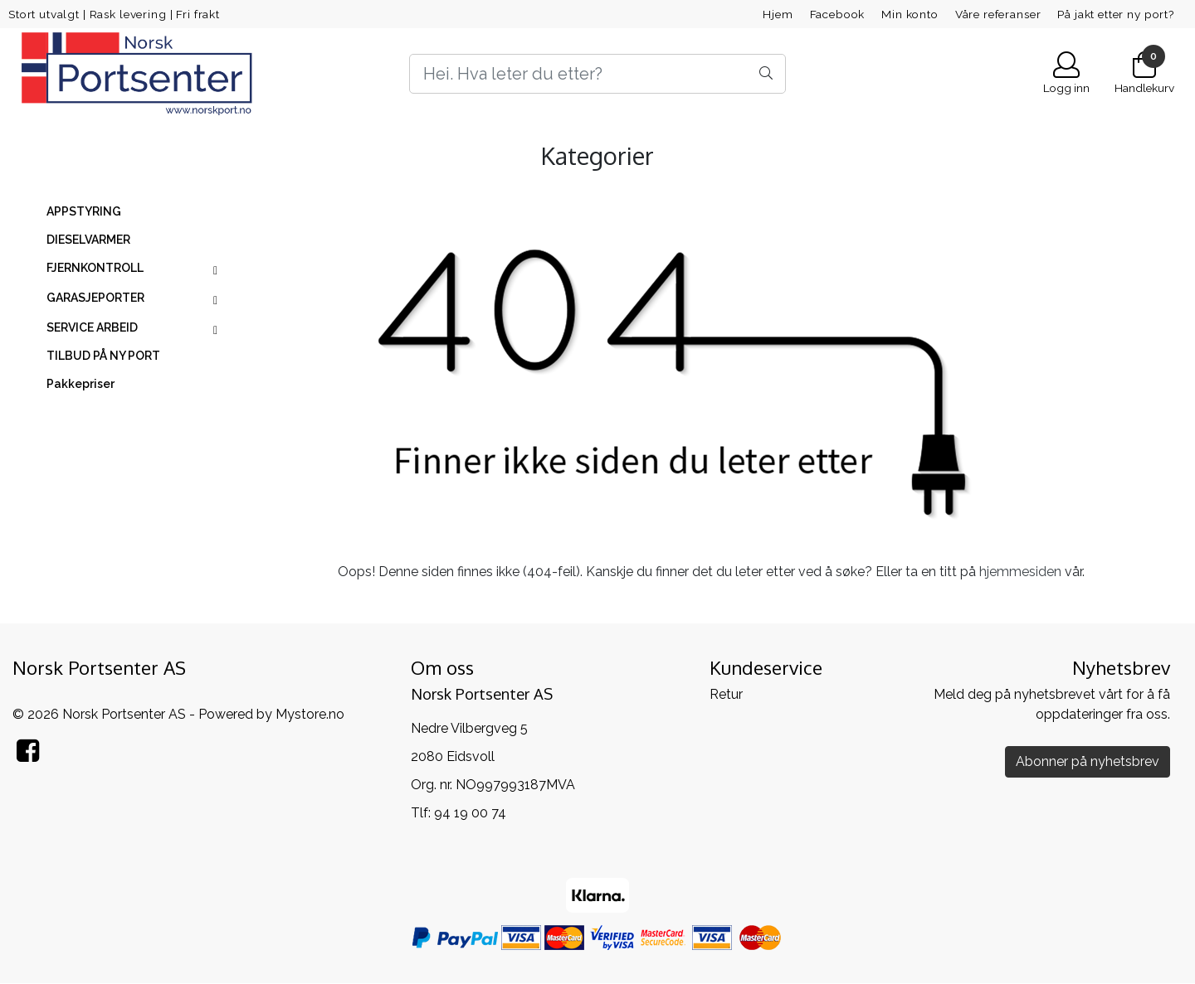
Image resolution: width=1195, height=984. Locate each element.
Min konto (910, 14)
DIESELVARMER (88, 239)
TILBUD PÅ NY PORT (103, 355)
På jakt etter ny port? (1115, 14)
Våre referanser (998, 14)
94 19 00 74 (470, 813)
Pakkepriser (80, 383)
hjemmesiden (1020, 571)
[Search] (597, 74)
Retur (726, 694)
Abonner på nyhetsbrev (1087, 761)
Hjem (778, 14)
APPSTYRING (83, 211)
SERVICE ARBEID (92, 327)
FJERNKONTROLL (95, 267)
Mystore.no (310, 714)
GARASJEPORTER (95, 297)
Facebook (838, 14)
